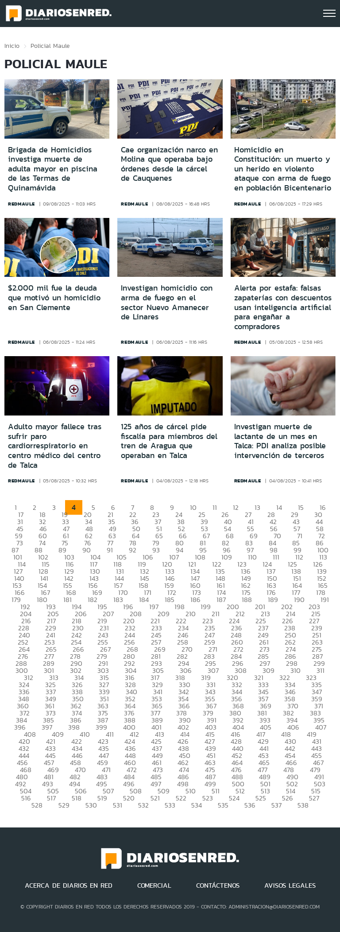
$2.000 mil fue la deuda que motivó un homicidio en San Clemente (54, 297)
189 (273, 599)
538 (303, 805)
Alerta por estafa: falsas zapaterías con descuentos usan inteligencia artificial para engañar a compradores (283, 307)
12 (236, 507)
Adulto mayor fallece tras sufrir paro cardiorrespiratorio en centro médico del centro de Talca (54, 445)
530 (91, 805)
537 (276, 805)
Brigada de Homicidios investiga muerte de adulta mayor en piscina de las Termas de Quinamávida (52, 169)
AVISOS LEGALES (290, 885)
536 (249, 805)
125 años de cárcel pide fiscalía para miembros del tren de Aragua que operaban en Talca (169, 441)
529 (64, 805)
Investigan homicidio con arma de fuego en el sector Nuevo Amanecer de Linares (166, 302)
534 (196, 805)
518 (76, 798)
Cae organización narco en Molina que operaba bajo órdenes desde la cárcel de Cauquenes (169, 164)
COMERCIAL (154, 885)
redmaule (21, 203)
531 (117, 805)
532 (143, 805)
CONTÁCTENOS (218, 885)
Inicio (11, 46)
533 (170, 805)
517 (51, 798)
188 (247, 599)
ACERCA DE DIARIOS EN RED (68, 885)
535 (223, 805)
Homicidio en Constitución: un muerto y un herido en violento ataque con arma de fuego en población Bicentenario (282, 169)
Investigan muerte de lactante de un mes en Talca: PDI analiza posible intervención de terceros (280, 441)
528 (36, 805)
